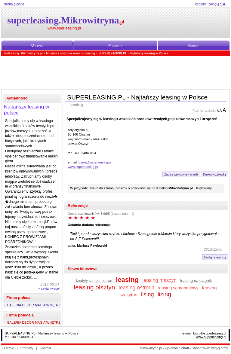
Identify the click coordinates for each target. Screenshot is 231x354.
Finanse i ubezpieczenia (63, 53)
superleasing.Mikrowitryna (65, 20)
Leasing (89, 53)
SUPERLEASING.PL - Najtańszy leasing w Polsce (133, 53)
